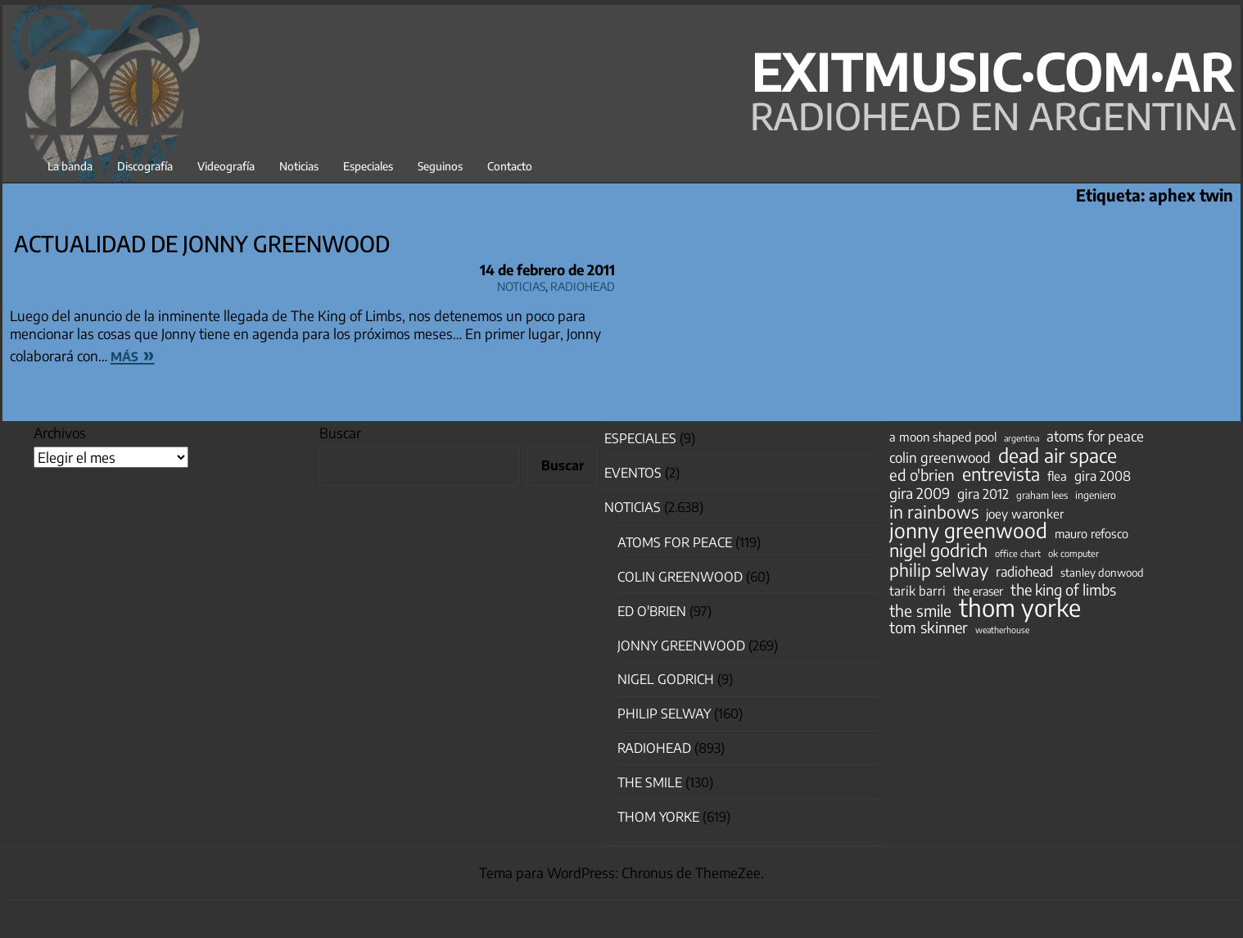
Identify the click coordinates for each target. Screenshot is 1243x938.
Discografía (145, 166)
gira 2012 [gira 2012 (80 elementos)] (983, 494)
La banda (70, 166)
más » (133, 353)
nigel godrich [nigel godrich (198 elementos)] (938, 550)
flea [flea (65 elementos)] (1057, 476)
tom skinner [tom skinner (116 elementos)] (928, 627)
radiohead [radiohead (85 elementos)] (1024, 572)
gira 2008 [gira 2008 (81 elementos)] (1102, 476)
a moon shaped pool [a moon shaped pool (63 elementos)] (943, 436)
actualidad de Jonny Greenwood (202, 243)
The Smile (649, 782)
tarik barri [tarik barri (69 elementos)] (917, 590)
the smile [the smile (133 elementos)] (920, 610)
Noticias (299, 166)
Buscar (340, 433)
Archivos (60, 433)
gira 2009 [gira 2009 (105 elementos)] (919, 493)
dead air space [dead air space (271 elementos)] (1057, 455)
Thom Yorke (658, 817)
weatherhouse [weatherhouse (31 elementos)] (1002, 629)
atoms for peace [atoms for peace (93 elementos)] (1095, 436)
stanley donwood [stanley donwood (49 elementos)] (1102, 572)
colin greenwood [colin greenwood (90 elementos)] (940, 458)
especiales (640, 438)
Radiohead (582, 284)
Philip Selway (664, 713)
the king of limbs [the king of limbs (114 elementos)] (1063, 590)
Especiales (368, 166)
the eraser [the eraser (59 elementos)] (978, 590)
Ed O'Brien (651, 611)
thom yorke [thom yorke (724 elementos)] (1020, 607)
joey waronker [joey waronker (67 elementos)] (1025, 513)
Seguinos (440, 166)
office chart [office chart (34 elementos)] (1018, 553)
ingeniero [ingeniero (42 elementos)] (1095, 494)
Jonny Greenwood (681, 645)
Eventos (633, 472)
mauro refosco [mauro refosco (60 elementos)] (1091, 533)
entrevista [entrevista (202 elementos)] (1001, 474)
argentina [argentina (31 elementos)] (1021, 438)
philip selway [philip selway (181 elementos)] (938, 570)
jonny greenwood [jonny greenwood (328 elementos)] (968, 530)
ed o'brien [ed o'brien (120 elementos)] (922, 475)
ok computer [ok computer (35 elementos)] (1073, 553)
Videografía (226, 166)
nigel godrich (665, 679)
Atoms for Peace (674, 542)
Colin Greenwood (680, 577)
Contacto (509, 166)
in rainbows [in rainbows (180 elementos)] (934, 512)
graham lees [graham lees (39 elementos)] (1042, 495)
